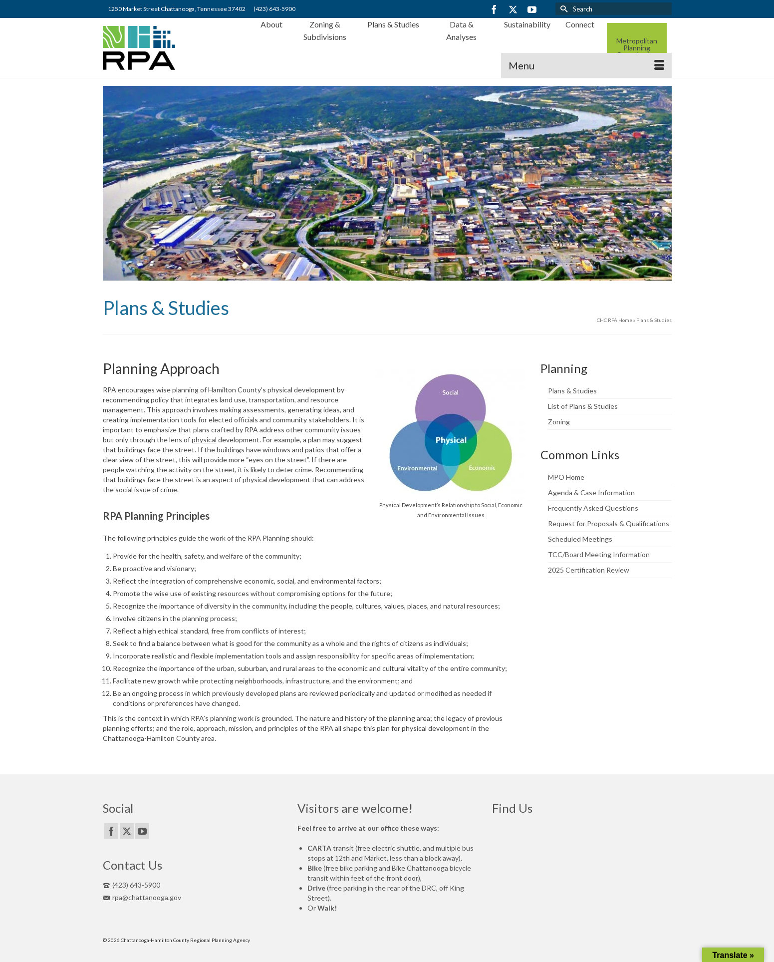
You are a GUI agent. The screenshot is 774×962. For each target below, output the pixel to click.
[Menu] (586, 65)
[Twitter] (513, 9)
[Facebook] (494, 9)
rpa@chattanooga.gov (142, 897)
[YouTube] (531, 9)
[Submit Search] (562, 8)
